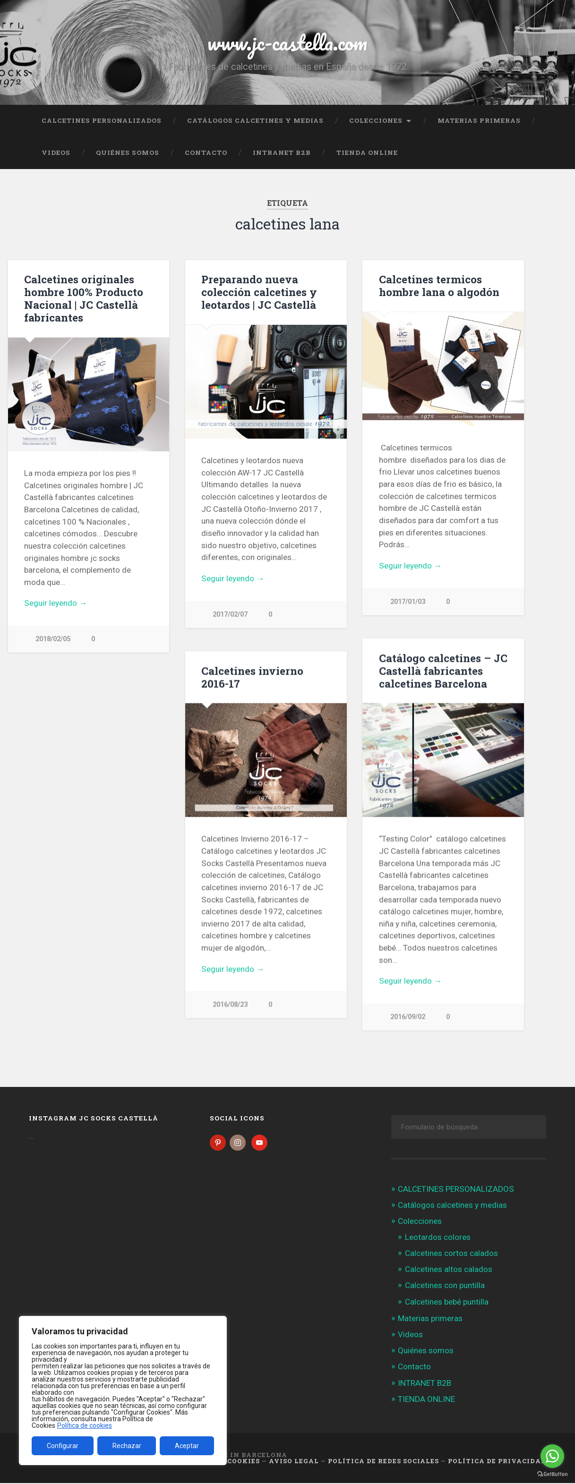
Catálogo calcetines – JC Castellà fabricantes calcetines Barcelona (443, 671)
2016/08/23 (230, 1005)
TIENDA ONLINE (367, 152)
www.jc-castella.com (287, 42)
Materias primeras (479, 120)
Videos (56, 152)
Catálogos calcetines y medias (255, 120)
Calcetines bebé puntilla (447, 1302)
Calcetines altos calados (448, 1270)
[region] (123, 1390)
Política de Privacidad (497, 1462)
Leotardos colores (438, 1238)
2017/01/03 (407, 602)
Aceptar (187, 1446)
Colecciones (376, 120)
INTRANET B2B (282, 152)
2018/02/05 (52, 639)
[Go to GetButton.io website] (552, 1474)
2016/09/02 (407, 1017)
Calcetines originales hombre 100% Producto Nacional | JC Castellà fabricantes (83, 298)
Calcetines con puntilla (445, 1286)
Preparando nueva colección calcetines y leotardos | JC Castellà (259, 292)
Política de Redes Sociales (383, 1462)
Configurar (62, 1446)
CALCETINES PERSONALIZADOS (102, 120)
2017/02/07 (230, 615)
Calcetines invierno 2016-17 (252, 677)
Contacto (206, 152)
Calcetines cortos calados (451, 1254)
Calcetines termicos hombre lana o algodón (439, 285)
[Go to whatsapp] (552, 1456)
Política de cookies (84, 1425)
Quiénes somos (127, 152)
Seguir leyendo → (55, 603)
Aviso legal (294, 1462)
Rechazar (126, 1446)
